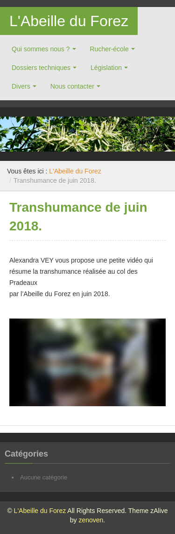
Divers (21, 86)
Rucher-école (109, 49)
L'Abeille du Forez (68, 21)
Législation (106, 67)
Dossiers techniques (41, 67)
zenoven (90, 520)
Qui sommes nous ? (41, 49)
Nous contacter (72, 86)
